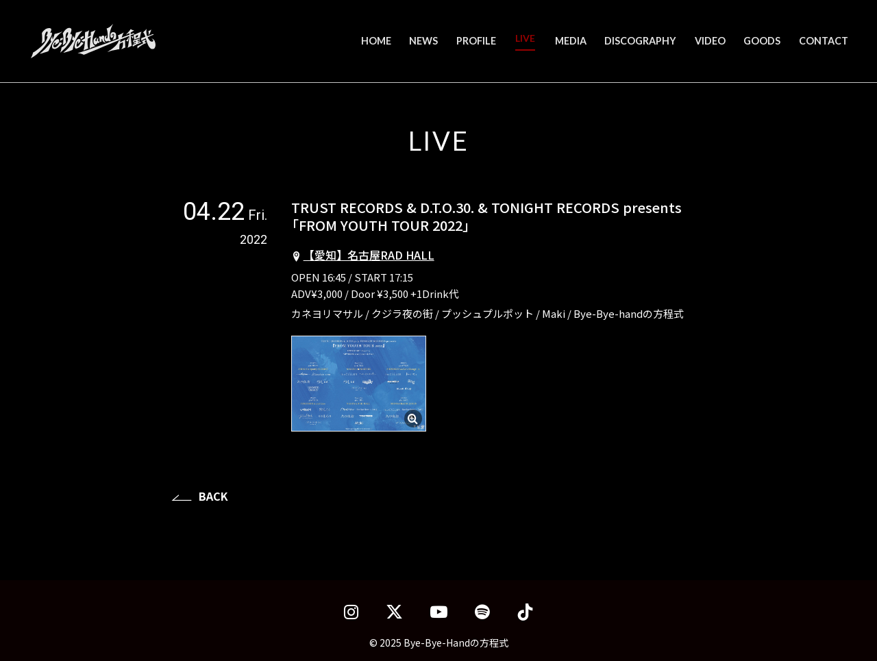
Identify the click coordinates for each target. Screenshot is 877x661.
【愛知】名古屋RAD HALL (369, 255)
